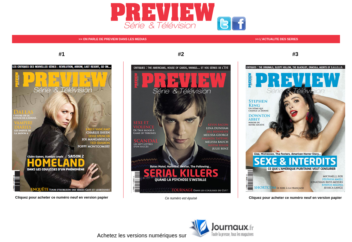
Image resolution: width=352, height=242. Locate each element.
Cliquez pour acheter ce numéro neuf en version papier (61, 197)
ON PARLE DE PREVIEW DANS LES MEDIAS (115, 39)
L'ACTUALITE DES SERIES (279, 39)
